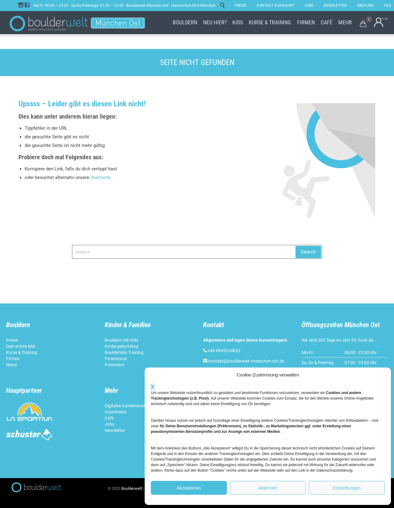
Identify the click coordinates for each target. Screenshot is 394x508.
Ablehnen (267, 487)
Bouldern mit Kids (121, 340)
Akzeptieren (189, 487)
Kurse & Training (21, 352)
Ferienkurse (116, 358)
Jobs (109, 424)
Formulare (114, 364)
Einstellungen (347, 487)
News (11, 364)
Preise (12, 340)
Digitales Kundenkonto (127, 405)
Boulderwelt (131, 488)
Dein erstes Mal (21, 346)
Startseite (100, 177)
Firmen (12, 358)
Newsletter (115, 430)
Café (109, 418)
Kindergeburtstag (122, 346)
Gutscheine (115, 411)
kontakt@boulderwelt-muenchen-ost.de (246, 361)
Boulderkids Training (124, 352)
